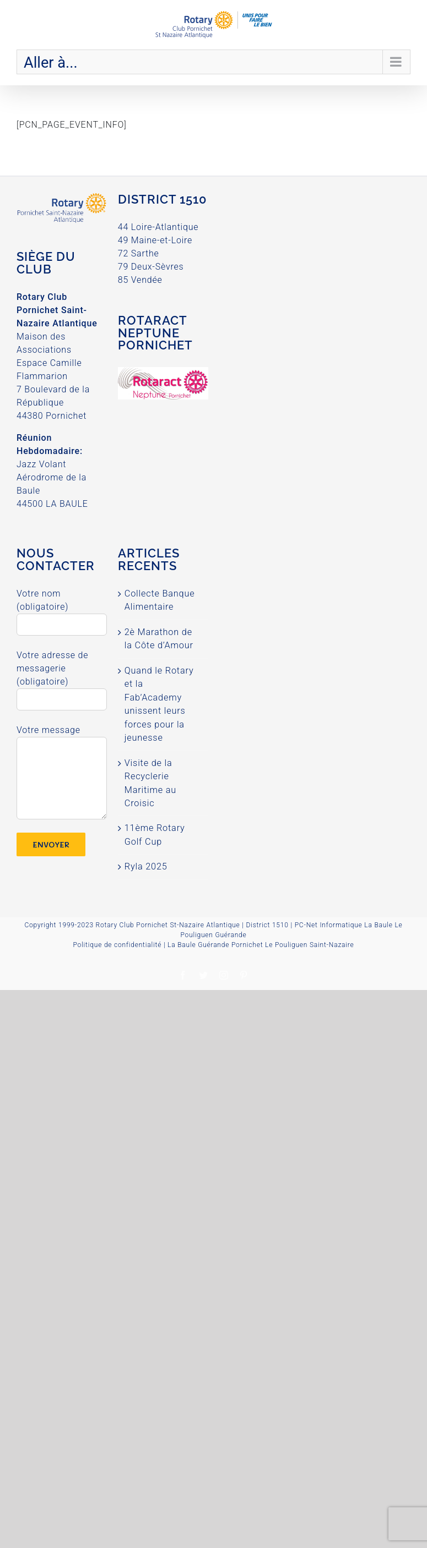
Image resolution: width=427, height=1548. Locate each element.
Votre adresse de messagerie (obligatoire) (62, 677)
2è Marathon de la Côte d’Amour (159, 638)
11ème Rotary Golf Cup (155, 834)
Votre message (62, 754)
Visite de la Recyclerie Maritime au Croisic (150, 783)
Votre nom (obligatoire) (62, 608)
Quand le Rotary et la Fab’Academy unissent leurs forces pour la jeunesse (159, 704)
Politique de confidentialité (117, 945)
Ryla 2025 (146, 866)
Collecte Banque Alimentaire (160, 600)
